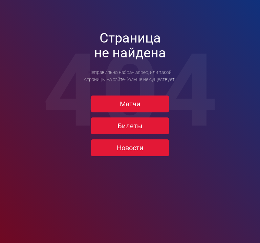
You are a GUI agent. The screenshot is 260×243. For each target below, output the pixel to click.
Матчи (130, 104)
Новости (130, 148)
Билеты (130, 126)
